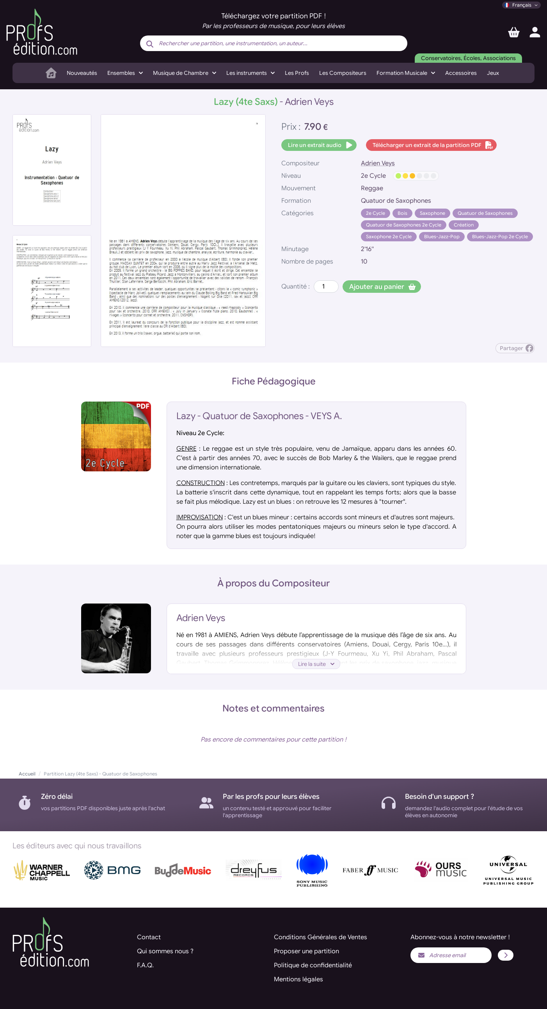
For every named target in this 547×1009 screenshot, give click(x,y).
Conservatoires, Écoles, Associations (468, 58)
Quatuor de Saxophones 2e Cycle (403, 225)
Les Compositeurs (342, 72)
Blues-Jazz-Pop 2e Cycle (500, 236)
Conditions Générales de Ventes (320, 937)
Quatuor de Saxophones (485, 213)
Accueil (27, 774)
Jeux (493, 72)
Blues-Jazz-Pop (442, 236)
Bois (402, 213)
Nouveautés (82, 72)
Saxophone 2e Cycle (389, 236)
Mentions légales (298, 979)
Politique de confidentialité (313, 965)
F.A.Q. (145, 965)
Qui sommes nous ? (165, 951)
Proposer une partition (306, 951)
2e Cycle (375, 213)
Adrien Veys (378, 163)
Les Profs (297, 72)
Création (464, 225)
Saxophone (432, 213)
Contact (149, 937)
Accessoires (461, 72)
